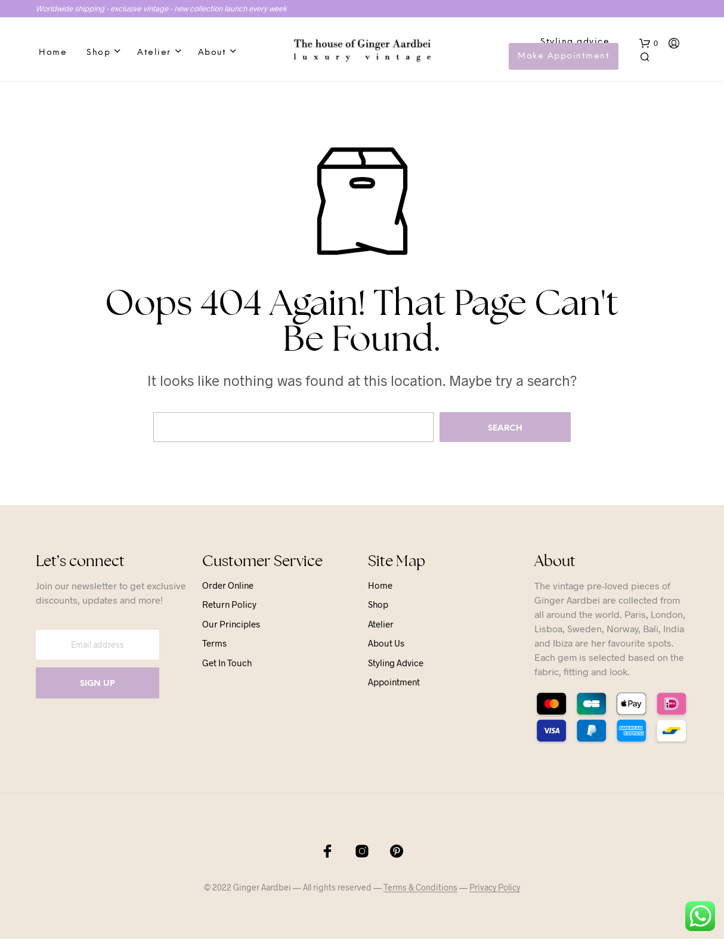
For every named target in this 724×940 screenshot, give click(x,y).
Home (53, 53)
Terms (214, 644)
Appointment (394, 683)
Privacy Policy (494, 888)
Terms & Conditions (420, 888)
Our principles (231, 625)
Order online (227, 586)
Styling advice (575, 42)
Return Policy (229, 606)
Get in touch (227, 663)
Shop (98, 53)
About (212, 53)
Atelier (154, 53)
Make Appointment (564, 56)
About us (386, 644)
